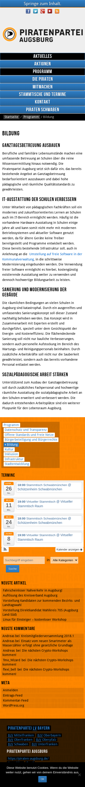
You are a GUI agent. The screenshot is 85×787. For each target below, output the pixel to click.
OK (42, 779)
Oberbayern (49, 735)
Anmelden (10, 690)
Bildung (12, 444)
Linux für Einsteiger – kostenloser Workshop (34, 619)
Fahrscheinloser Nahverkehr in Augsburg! (32, 590)
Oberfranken (20, 739)
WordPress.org (13, 705)
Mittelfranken (21, 735)
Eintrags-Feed (12, 695)
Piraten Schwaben (42, 110)
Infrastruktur (14, 459)
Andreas (9, 650)
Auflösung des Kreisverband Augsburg (30, 595)
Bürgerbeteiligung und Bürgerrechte (31, 439)
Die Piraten (42, 79)
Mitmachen (43, 87)
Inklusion (11, 454)
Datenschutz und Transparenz (26, 430)
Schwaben (18, 744)
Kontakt (42, 102)
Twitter (35, 11)
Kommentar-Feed (15, 700)
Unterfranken (44, 744)
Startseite (11, 117)
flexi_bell (9, 669)
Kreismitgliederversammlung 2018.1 (47, 636)
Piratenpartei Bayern (29, 728)
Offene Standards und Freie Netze (29, 435)
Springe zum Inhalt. (42, 3)
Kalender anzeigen (69, 549)
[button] (5, 549)
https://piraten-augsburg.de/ (28, 758)
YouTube (49, 11)
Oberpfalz (46, 739)
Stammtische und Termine (42, 94)
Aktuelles (42, 56)
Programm (42, 72)
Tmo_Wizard (11, 660)
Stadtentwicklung (17, 464)
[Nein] (79, 774)
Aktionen (42, 64)
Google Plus (42, 11)
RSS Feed (57, 11)
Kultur (9, 449)
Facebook (28, 11)
